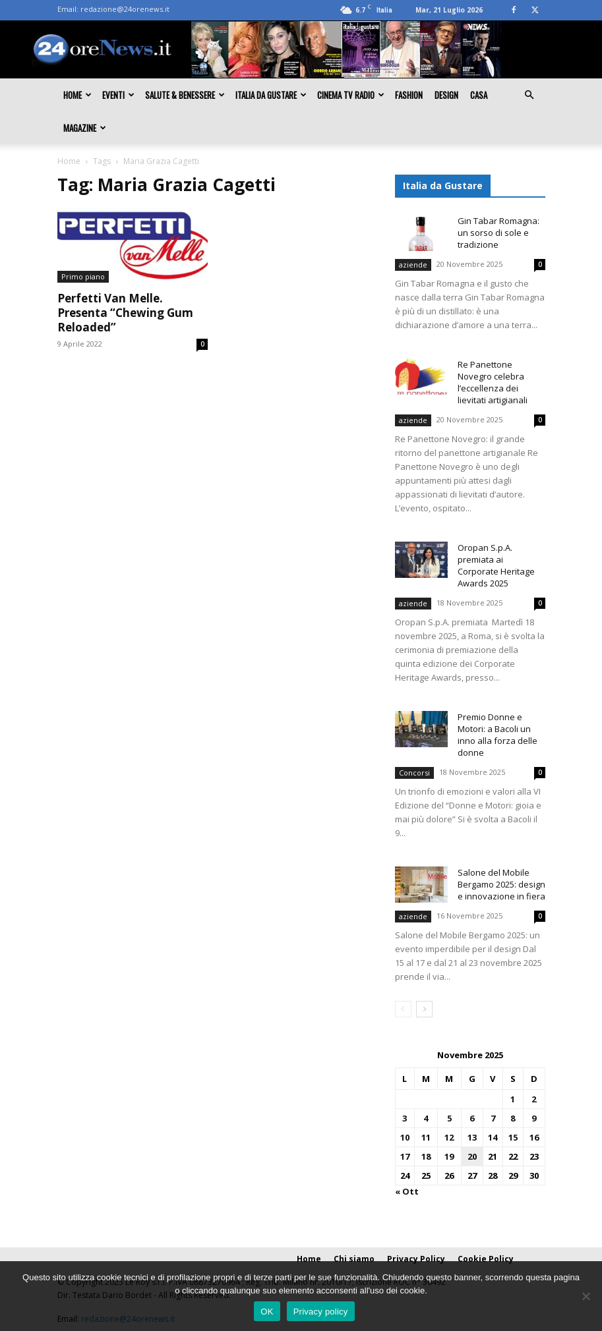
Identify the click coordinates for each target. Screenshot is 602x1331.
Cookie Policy (486, 1258)
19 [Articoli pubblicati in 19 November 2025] (449, 1156)
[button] (529, 95)
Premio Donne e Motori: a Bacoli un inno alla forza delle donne (497, 734)
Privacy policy (320, 1312)
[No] (585, 1296)
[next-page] (424, 1009)
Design (446, 94)
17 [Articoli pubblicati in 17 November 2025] (404, 1156)
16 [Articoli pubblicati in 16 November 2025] (534, 1137)
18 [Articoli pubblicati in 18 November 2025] (426, 1156)
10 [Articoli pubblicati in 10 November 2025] (404, 1137)
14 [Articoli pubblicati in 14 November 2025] (492, 1137)
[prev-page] (403, 1009)
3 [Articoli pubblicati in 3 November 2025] (404, 1118)
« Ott (407, 1191)
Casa (478, 94)
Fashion (409, 94)
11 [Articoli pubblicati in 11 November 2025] (426, 1137)
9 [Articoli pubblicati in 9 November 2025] (533, 1118)
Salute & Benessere (185, 94)
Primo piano (83, 276)
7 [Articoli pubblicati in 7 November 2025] (493, 1118)
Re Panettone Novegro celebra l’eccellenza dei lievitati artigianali (492, 382)
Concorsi (414, 773)
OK (266, 1312)
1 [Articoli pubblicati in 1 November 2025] (512, 1099)
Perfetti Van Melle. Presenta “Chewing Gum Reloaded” (125, 313)
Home (77, 94)
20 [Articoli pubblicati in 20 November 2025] (472, 1156)
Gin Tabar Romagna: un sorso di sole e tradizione (498, 232)
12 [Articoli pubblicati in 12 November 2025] (449, 1137)
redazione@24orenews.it (124, 9)
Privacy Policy (416, 1258)
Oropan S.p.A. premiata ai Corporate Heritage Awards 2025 (496, 565)
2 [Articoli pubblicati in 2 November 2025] (533, 1099)
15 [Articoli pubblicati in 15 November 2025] (513, 1137)
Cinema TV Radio (350, 94)
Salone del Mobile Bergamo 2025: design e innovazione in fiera (501, 884)
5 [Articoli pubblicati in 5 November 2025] (449, 1118)
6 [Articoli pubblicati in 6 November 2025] (471, 1118)
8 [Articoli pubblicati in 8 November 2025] (512, 1118)
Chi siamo (354, 1258)
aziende (413, 264)
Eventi (118, 94)
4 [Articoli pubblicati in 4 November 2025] (425, 1118)
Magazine (84, 127)
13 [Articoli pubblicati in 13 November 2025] (472, 1137)
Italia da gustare (271, 94)
